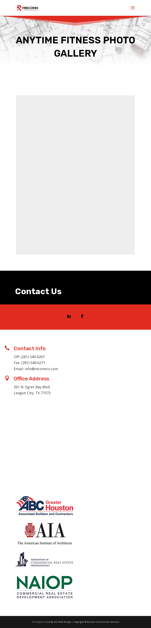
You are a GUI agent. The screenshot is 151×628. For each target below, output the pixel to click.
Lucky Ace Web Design (59, 622)
